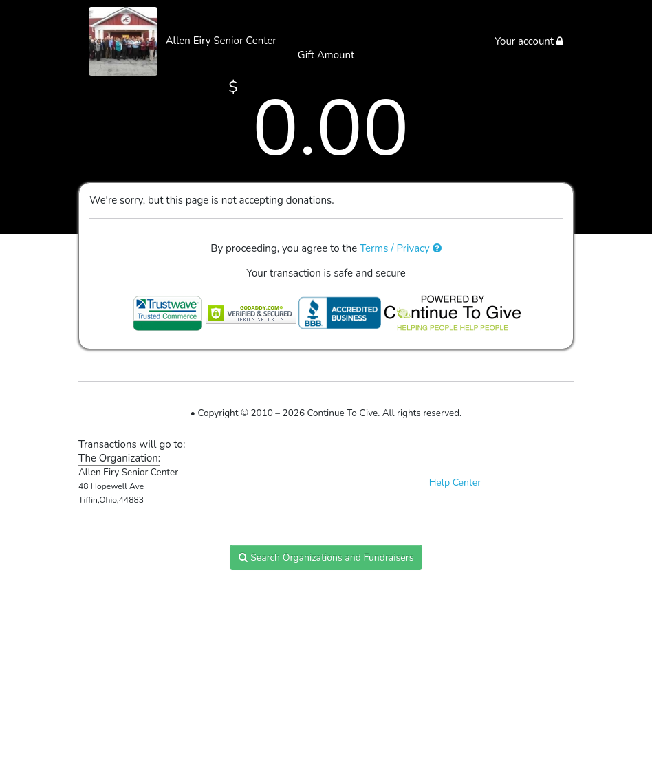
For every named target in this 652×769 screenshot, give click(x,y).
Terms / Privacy (401, 248)
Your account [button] (529, 41)
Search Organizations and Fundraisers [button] (326, 557)
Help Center (455, 482)
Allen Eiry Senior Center (221, 40)
